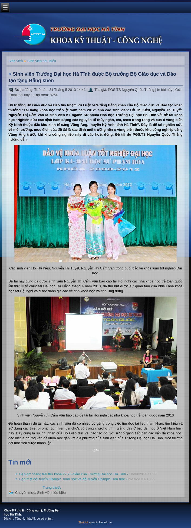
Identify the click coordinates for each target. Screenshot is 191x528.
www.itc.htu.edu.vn (100, 522)
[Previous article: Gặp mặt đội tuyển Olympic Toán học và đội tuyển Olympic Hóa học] (52, 487)
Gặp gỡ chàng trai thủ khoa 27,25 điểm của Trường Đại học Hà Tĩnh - (87, 474)
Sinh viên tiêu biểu (41, 61)
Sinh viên (15, 61)
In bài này (165, 90)
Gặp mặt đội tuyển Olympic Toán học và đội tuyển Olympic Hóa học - (87, 479)
